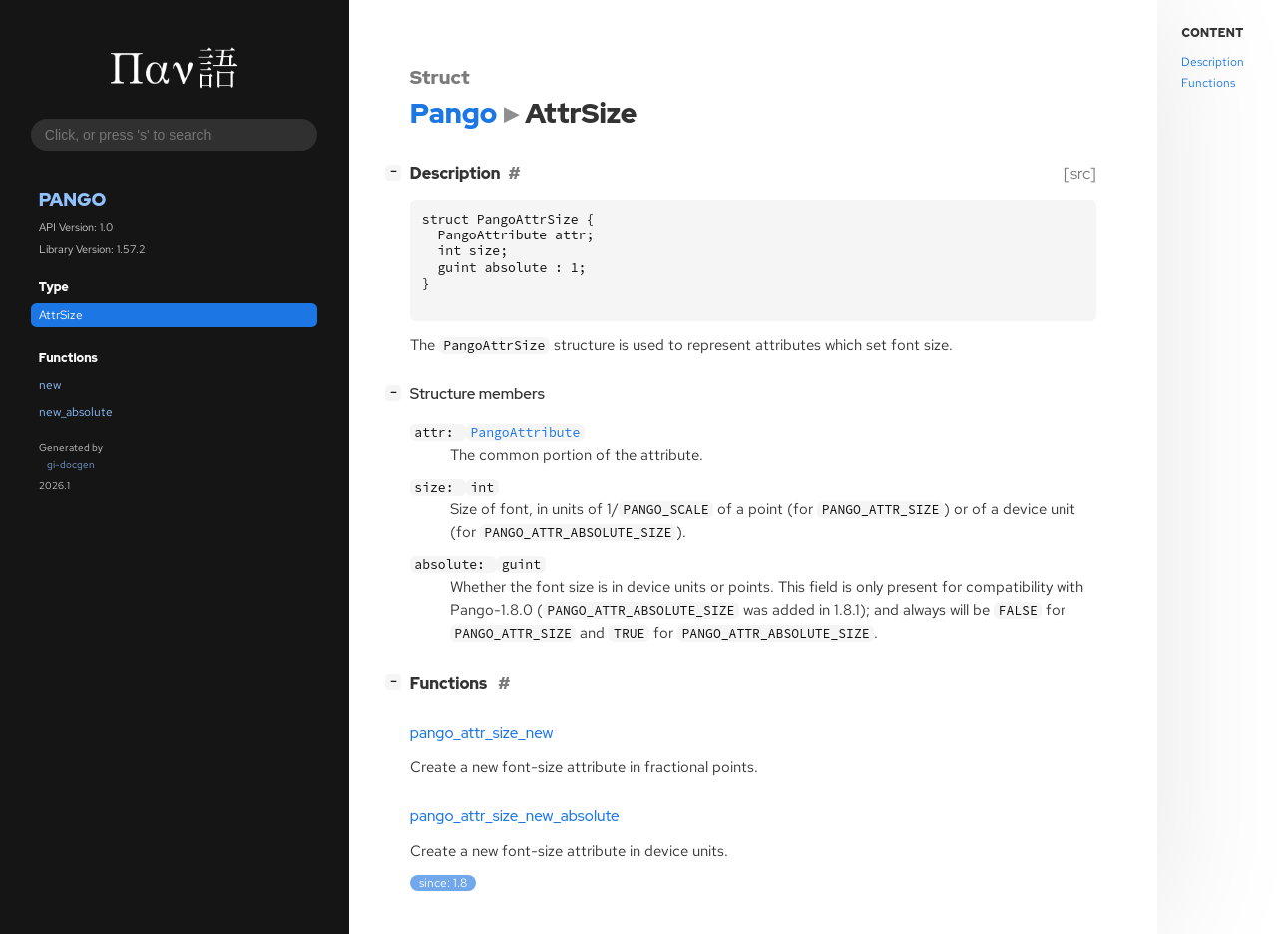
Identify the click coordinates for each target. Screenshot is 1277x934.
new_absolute (76, 412)
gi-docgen (71, 464)
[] (397, 171)
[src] (1080, 173)
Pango (73, 199)
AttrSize (61, 315)
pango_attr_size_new (482, 733)
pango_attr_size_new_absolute (515, 816)
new (50, 385)
